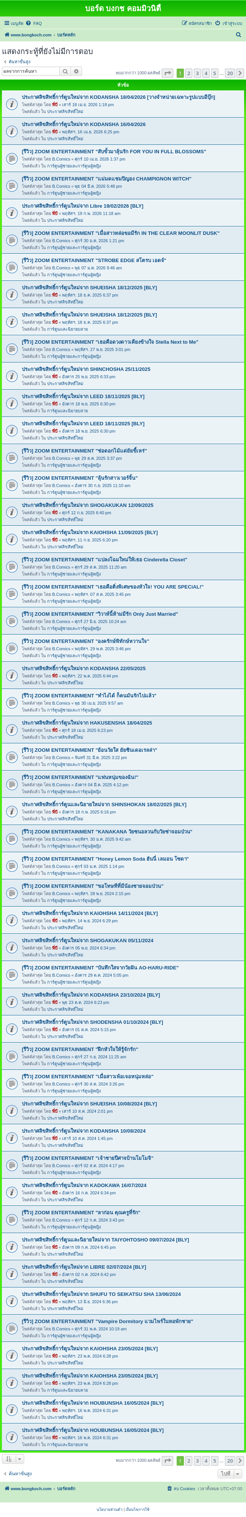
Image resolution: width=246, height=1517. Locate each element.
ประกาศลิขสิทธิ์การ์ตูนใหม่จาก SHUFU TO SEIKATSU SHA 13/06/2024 (101, 1294)
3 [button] (197, 73)
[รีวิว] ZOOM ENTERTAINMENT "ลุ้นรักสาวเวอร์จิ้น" (80, 478)
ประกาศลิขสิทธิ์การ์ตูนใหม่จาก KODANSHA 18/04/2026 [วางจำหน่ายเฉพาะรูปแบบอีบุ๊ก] (118, 97)
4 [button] (206, 73)
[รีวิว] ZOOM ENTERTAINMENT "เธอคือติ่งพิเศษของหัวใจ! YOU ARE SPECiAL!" (113, 587)
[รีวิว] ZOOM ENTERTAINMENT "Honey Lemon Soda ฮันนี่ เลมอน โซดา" (105, 859)
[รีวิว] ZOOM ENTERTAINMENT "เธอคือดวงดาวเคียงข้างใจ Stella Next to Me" (110, 342)
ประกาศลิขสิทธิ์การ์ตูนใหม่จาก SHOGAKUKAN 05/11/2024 (87, 940)
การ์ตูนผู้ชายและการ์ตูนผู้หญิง (74, 166)
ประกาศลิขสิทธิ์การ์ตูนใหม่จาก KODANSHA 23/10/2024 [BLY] (91, 995)
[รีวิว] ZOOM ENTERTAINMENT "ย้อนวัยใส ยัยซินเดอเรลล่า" (89, 750)
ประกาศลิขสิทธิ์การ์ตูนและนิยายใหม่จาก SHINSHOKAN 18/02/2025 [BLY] (104, 804)
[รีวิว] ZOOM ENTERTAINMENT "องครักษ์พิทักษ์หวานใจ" (85, 641)
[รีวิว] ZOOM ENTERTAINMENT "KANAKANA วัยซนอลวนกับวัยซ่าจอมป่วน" (107, 832)
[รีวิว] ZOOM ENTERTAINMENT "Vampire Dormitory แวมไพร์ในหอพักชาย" (107, 1321)
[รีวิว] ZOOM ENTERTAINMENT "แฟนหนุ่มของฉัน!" (80, 777)
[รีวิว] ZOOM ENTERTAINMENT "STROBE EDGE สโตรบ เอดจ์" (94, 260)
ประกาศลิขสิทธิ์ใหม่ (65, 111)
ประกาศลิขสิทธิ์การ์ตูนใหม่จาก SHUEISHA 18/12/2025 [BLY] (89, 287)
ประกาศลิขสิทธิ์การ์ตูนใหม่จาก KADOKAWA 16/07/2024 (84, 1185)
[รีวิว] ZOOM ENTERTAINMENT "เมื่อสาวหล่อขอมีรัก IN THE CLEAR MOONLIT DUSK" (121, 233)
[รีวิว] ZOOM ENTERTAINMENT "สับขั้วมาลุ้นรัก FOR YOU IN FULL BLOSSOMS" (114, 151)
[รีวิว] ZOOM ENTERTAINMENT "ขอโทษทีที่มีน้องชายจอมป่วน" (93, 886)
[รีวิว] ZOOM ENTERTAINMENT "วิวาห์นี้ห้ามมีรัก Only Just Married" (100, 614)
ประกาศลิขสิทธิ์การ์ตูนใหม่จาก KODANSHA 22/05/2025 (84, 668)
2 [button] (188, 73)
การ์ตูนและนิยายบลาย (67, 329)
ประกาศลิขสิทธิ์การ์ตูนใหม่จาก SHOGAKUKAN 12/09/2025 (87, 505)
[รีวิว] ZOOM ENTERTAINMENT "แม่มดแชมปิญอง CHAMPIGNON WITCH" (107, 179)
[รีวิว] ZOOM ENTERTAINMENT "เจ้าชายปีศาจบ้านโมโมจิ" (88, 1158)
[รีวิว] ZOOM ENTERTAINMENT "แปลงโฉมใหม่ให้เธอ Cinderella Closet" (104, 560)
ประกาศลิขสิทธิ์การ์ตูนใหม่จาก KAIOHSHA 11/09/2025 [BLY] (90, 532)
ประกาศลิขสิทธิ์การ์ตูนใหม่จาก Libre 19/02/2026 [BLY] (82, 206)
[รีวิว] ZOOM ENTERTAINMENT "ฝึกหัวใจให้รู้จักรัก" (80, 1049)
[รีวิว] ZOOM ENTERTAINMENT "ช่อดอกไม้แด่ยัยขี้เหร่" (84, 451)
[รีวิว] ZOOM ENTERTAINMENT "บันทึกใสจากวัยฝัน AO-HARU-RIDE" (100, 968)
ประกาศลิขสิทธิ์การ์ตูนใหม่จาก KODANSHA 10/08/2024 (84, 1131)
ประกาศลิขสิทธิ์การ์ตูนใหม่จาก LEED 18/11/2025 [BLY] (83, 396)
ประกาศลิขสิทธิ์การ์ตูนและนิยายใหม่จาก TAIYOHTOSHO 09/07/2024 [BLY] (105, 1240)
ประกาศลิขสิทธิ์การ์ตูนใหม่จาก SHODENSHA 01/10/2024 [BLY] (92, 1022)
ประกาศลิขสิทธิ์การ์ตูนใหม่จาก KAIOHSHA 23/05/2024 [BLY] (90, 1348)
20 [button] (230, 73)
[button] (167, 73)
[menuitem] (33, 23)
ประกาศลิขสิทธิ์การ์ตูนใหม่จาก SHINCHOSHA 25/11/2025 (86, 369)
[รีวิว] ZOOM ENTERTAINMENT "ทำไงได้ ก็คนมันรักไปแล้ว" (89, 696)
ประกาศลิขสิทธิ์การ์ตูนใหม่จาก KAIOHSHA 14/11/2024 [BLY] (90, 913)
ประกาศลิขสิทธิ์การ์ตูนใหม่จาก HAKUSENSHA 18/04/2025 (87, 723)
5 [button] (214, 73)
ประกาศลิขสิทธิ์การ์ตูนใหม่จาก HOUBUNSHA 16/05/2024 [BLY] (93, 1403)
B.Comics (61, 159)
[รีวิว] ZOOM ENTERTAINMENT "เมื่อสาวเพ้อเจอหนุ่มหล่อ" (88, 1076)
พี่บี (54, 104)
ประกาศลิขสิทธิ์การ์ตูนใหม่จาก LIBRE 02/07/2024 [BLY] (84, 1267)
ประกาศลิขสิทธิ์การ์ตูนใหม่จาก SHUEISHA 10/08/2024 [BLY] (89, 1104)
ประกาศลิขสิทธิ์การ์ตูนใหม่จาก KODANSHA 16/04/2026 (84, 124)
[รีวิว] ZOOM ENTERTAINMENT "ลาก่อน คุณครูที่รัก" (81, 1212)
